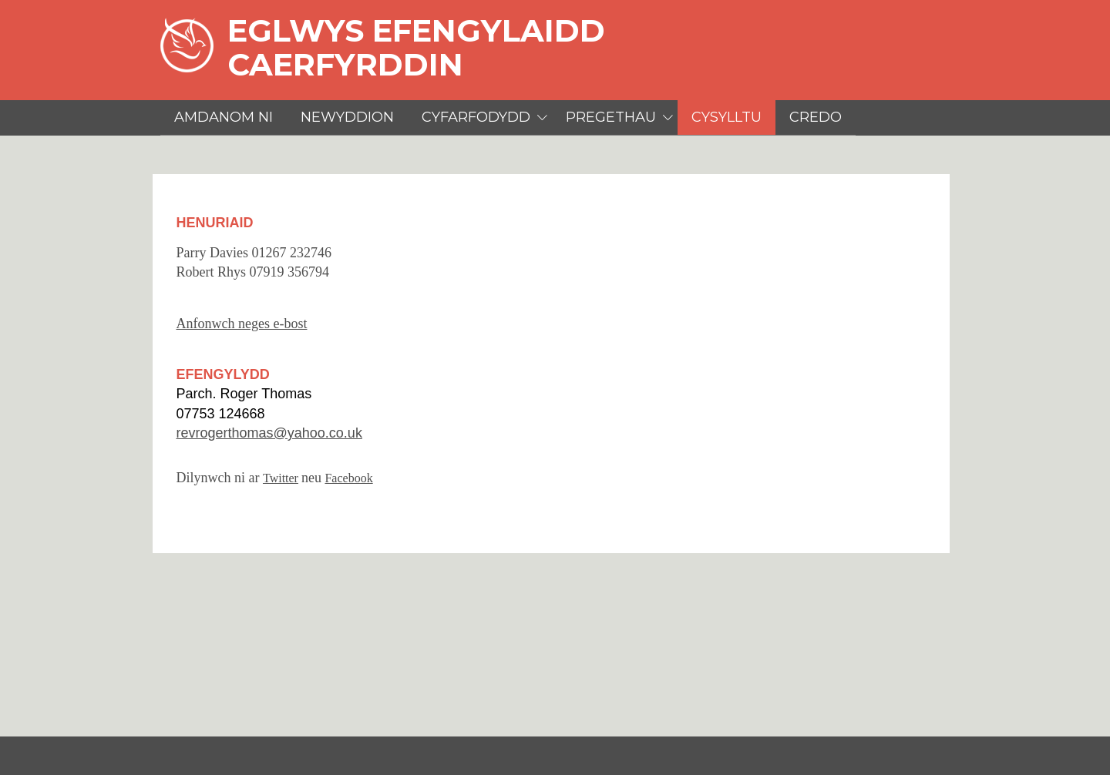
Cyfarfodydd (476, 117)
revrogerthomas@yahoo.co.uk (269, 433)
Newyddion (347, 117)
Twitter (280, 478)
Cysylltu (726, 117)
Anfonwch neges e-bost (241, 323)
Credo (815, 117)
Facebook (348, 478)
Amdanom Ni (223, 117)
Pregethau (611, 117)
